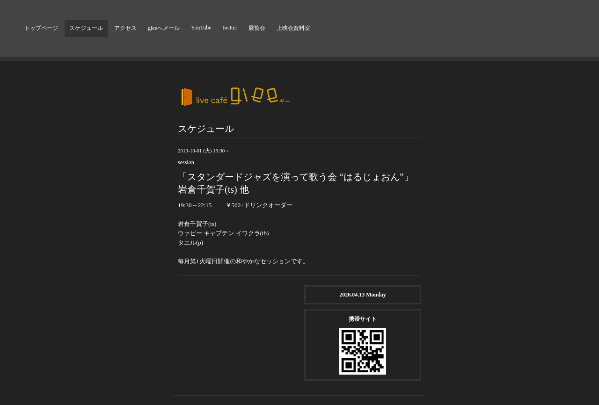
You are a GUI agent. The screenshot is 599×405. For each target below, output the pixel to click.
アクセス (125, 28)
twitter (230, 27)
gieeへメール (164, 28)
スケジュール (86, 28)
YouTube (201, 27)
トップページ (41, 28)
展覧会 (256, 28)
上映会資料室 (293, 28)
